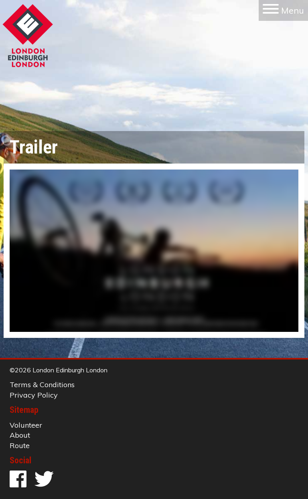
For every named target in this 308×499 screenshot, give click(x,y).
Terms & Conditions (42, 384)
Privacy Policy (34, 395)
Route (20, 445)
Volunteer (26, 425)
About (20, 435)
